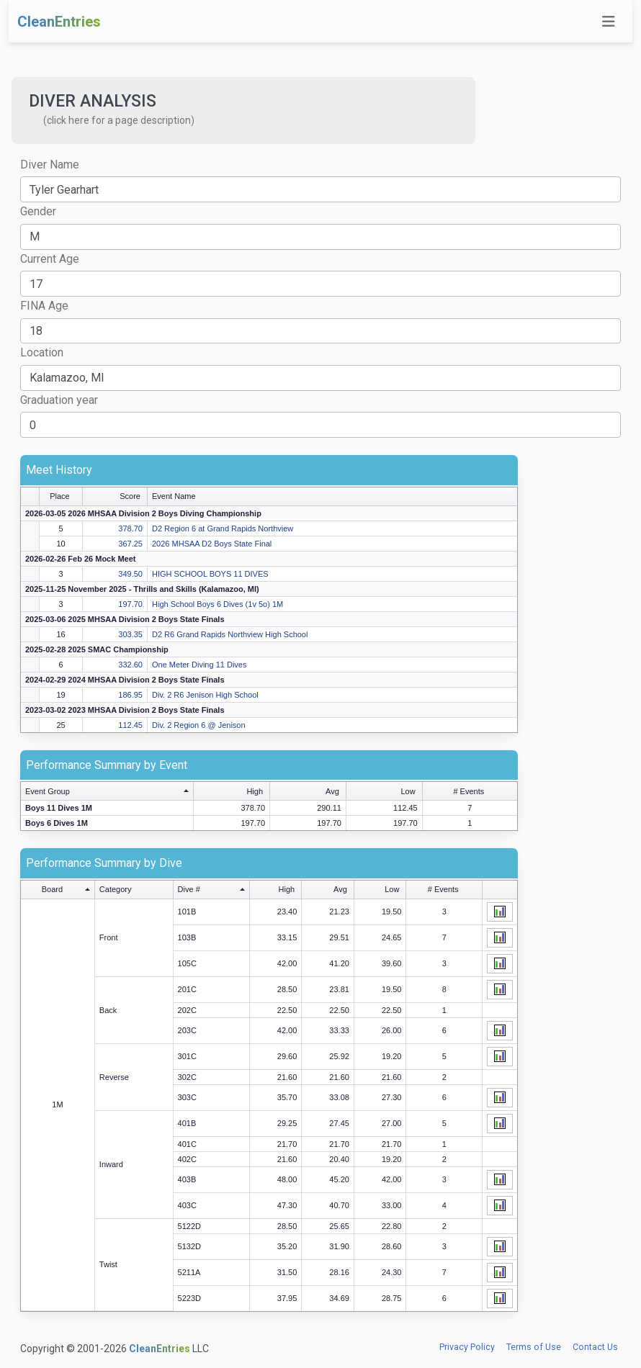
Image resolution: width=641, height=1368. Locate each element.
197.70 (130, 604)
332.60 (130, 664)
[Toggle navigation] (608, 22)
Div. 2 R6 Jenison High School (205, 694)
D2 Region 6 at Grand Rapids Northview (222, 528)
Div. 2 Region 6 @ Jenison (199, 725)
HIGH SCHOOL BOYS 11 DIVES (210, 574)
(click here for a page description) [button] (118, 120)
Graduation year (59, 400)
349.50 (130, 574)
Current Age (49, 259)
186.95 (130, 694)
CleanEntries (59, 21)
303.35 (130, 634)
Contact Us (595, 1347)
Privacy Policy (467, 1347)
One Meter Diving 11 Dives (199, 664)
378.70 (130, 528)
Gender (38, 211)
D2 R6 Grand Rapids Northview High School (230, 634)
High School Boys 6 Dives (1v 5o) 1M (217, 604)
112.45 (130, 725)
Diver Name (49, 164)
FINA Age (44, 305)
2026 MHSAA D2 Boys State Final (212, 543)
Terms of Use (533, 1347)
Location (41, 352)
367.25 (130, 543)
